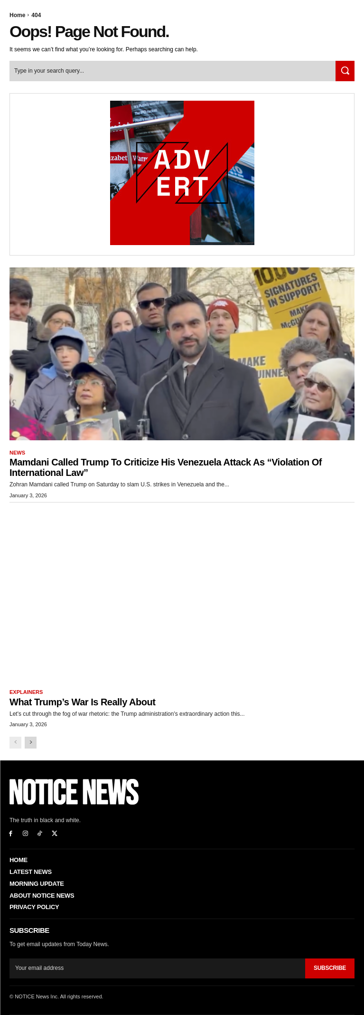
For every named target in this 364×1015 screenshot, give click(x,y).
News (17, 452)
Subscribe (330, 968)
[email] (157, 968)
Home (17, 15)
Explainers (26, 692)
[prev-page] (15, 743)
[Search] (345, 71)
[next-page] (31, 743)
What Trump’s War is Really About (82, 702)
